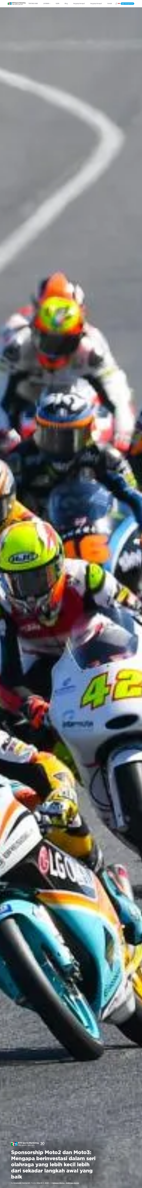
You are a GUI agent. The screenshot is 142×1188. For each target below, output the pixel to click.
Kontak (110, 3)
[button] (119, 3)
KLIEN (58, 3)
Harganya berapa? (80, 3)
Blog (67, 3)
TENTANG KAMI (33, 3)
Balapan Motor (58, 1183)
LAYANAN (47, 3)
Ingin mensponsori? (127, 3)
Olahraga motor (72, 1183)
